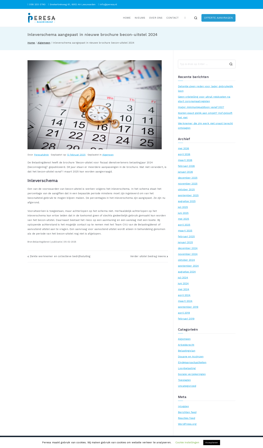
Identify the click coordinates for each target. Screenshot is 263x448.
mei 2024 (183, 289)
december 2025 (187, 177)
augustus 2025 (187, 201)
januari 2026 (185, 171)
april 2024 (184, 295)
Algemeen (108, 154)
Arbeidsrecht (186, 344)
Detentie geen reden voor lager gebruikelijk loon (205, 88)
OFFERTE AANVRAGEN (218, 17)
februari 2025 (186, 236)
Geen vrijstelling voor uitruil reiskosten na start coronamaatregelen (204, 99)
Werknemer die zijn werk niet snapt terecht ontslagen (205, 125)
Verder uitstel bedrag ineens (148, 256)
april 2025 (184, 224)
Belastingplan (186, 350)
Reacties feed (186, 418)
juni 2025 (183, 213)
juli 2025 (183, 207)
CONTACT (172, 17)
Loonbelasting (187, 368)
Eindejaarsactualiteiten (192, 362)
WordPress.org (187, 424)
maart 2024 (185, 301)
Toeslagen (184, 380)
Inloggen (183, 406)
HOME (127, 17)
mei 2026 (183, 148)
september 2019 (188, 306)
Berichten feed (187, 412)
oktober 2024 (186, 259)
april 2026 (184, 154)
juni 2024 (183, 283)
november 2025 (187, 183)
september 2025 (188, 195)
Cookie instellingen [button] (187, 442)
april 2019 (184, 312)
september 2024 (188, 265)
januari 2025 (185, 242)
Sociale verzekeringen (192, 374)
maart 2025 (185, 230)
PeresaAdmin (41, 154)
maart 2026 (185, 160)
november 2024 (188, 254)
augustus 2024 (187, 271)
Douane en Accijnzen (190, 356)
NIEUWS (140, 17)
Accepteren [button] (211, 442)
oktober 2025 (186, 189)
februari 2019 (186, 318)
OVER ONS (155, 17)
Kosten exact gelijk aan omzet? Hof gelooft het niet (205, 115)
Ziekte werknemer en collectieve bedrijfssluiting (60, 256)
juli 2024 (183, 277)
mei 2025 (183, 218)
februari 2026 (186, 166)
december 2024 (188, 248)
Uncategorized (187, 385)
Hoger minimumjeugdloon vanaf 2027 (201, 107)
